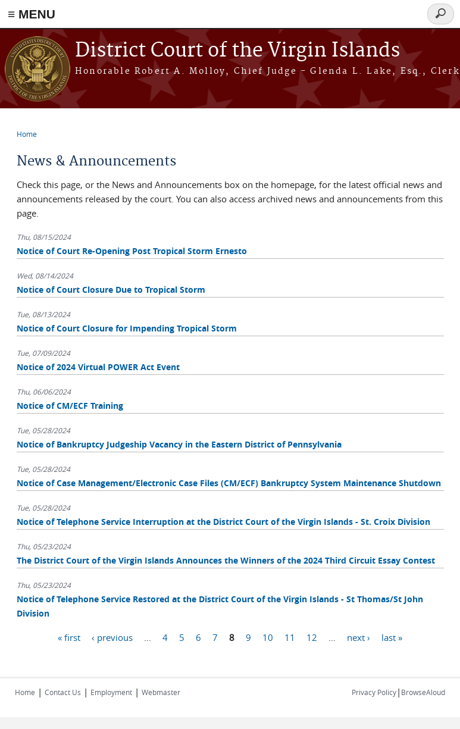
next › (358, 637)
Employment (111, 692)
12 (311, 637)
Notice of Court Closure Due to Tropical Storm (111, 289)
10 (267, 637)
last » (391, 637)
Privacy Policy (374, 692)
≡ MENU (31, 14)
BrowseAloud (423, 692)
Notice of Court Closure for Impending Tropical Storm (127, 328)
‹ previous (112, 637)
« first (69, 637)
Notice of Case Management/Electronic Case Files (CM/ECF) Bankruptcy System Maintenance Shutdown (229, 483)
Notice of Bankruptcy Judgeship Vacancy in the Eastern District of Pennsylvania (179, 444)
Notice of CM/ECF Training (70, 405)
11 (289, 637)
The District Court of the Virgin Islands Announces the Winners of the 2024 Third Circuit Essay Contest (226, 560)
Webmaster (161, 692)
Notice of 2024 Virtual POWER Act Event (98, 367)
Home (27, 134)
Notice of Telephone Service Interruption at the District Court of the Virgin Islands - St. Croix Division (223, 521)
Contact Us (63, 692)
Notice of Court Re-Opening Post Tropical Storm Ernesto (132, 250)
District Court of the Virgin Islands (237, 51)
